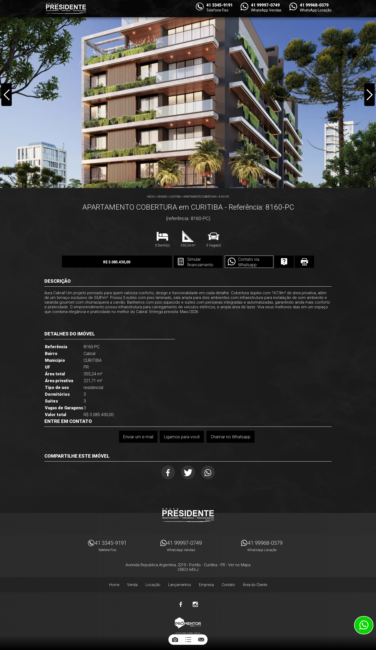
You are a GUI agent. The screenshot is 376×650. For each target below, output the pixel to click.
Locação (152, 585)
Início (151, 196)
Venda (132, 585)
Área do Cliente (255, 585)
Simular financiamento (195, 262)
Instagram (195, 605)
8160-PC (224, 196)
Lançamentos (179, 585)
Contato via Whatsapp (244, 262)
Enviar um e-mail (138, 436)
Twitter (188, 472)
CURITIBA (175, 196)
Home (114, 585)
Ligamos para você (182, 436)
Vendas (162, 196)
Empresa (206, 585)
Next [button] (369, 95)
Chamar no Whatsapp (230, 436)
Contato (228, 585)
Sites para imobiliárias (188, 634)
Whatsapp (209, 472)
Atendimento (363, 625)
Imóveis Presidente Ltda (188, 515)
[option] (188, 94)
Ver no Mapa (239, 565)
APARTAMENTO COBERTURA (199, 196)
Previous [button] (6, 95)
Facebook (167, 472)
